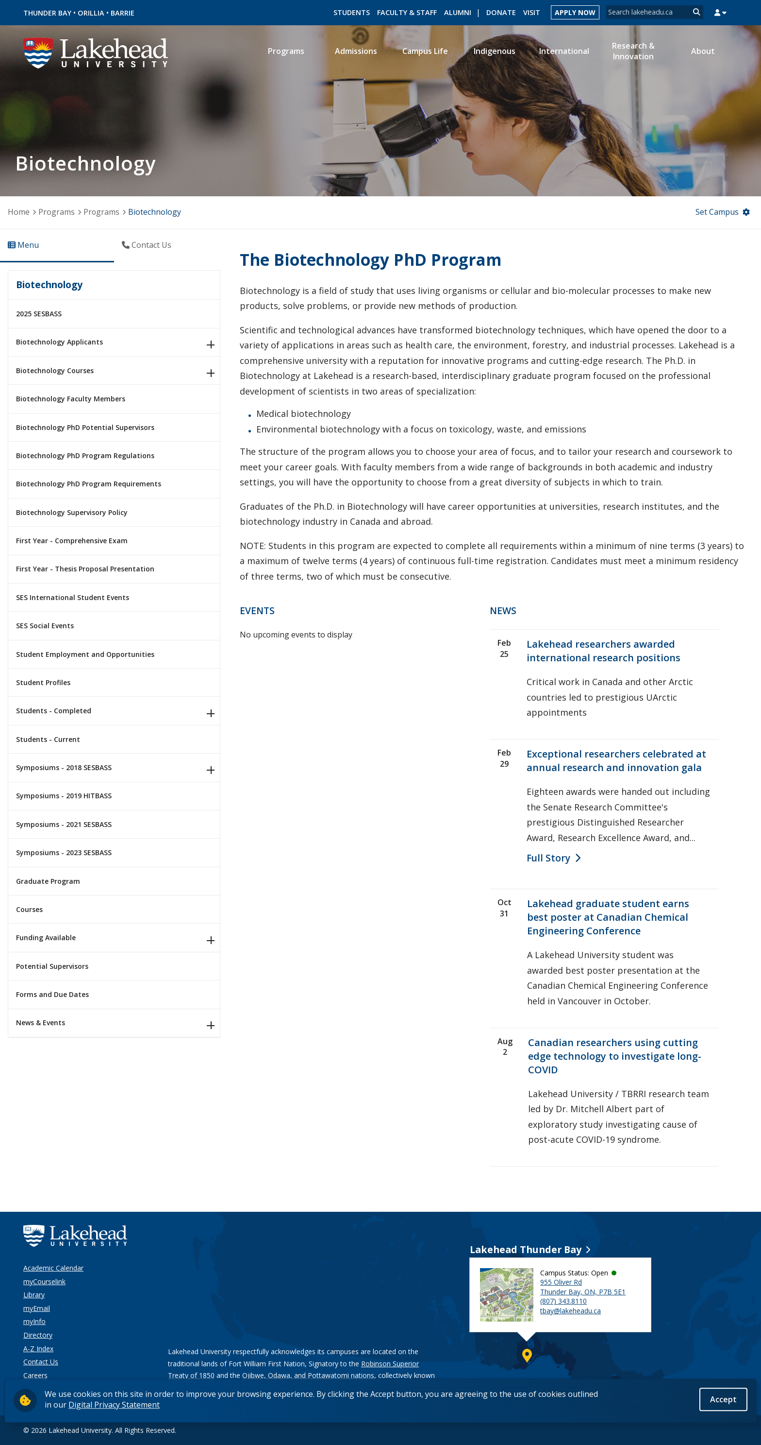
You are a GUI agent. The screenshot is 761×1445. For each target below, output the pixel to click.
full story (548, 857)
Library (34, 1294)
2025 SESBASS (39, 313)
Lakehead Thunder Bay (525, 1249)
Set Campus (717, 211)
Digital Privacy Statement (114, 1404)
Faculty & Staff (407, 12)
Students (351, 12)
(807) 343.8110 (563, 1301)
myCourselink (44, 1281)
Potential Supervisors (52, 966)
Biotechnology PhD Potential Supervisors (85, 427)
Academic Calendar (53, 1268)
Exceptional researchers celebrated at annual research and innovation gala (616, 760)
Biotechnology (49, 284)
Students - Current (48, 739)
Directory (37, 1335)
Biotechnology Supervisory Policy (72, 512)
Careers (35, 1375)
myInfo (34, 1321)
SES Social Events (45, 625)
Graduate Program (48, 881)
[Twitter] (612, 1430)
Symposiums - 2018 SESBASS (64, 767)
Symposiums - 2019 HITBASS (64, 795)
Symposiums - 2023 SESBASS (64, 852)
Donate (501, 12)
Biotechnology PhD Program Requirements (88, 483)
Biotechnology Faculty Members (70, 398)
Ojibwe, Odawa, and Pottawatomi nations (308, 1375)
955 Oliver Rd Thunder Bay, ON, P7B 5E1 (583, 1286)
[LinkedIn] (588, 1430)
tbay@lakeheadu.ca (570, 1310)
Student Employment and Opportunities (85, 654)
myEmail (36, 1308)
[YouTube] (638, 1430)
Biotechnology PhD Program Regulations (85, 455)
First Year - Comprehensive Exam (72, 540)
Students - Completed (53, 710)
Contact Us (40, 1361)
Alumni (457, 12)
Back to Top (704, 1429)
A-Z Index (38, 1348)
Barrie (122, 12)
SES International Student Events (72, 597)
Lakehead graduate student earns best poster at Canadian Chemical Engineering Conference (608, 917)
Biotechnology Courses (55, 370)
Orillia (91, 12)
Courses (29, 909)
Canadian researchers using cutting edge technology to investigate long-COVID (614, 1056)
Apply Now (575, 12)
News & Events (40, 1022)
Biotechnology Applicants (59, 341)
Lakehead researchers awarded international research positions (603, 650)
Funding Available (46, 937)
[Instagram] (567, 1430)
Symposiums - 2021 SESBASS (64, 824)
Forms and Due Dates (52, 994)
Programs (56, 211)
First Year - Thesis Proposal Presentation (85, 568)
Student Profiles (43, 682)
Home (19, 211)
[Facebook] (664, 1430)
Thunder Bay (47, 12)
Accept (723, 1399)
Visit (531, 12)
